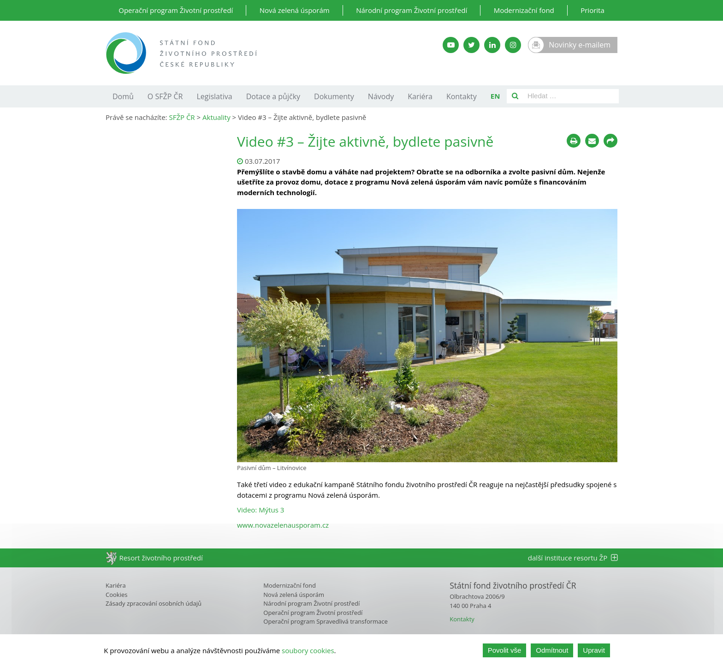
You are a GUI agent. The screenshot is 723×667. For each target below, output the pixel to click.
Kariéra (420, 96)
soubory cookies (308, 650)
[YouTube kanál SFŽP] (451, 45)
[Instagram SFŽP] (513, 45)
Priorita (592, 10)
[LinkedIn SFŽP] (492, 45)
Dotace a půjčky (273, 96)
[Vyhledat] (515, 96)
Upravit (594, 650)
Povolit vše (505, 650)
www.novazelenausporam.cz (283, 525)
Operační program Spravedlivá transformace (325, 621)
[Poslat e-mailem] (592, 141)
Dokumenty (334, 96)
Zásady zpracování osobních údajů (153, 603)
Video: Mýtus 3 (260, 509)
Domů (123, 96)
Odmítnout (552, 650)
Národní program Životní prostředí (411, 10)
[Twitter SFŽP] (471, 45)
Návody (381, 96)
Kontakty (461, 96)
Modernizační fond (524, 10)
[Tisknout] (574, 141)
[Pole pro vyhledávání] (571, 96)
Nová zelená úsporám (295, 10)
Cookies (116, 594)
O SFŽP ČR (165, 96)
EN (495, 96)
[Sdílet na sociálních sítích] (610, 141)
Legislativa (214, 96)
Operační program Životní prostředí (176, 10)
